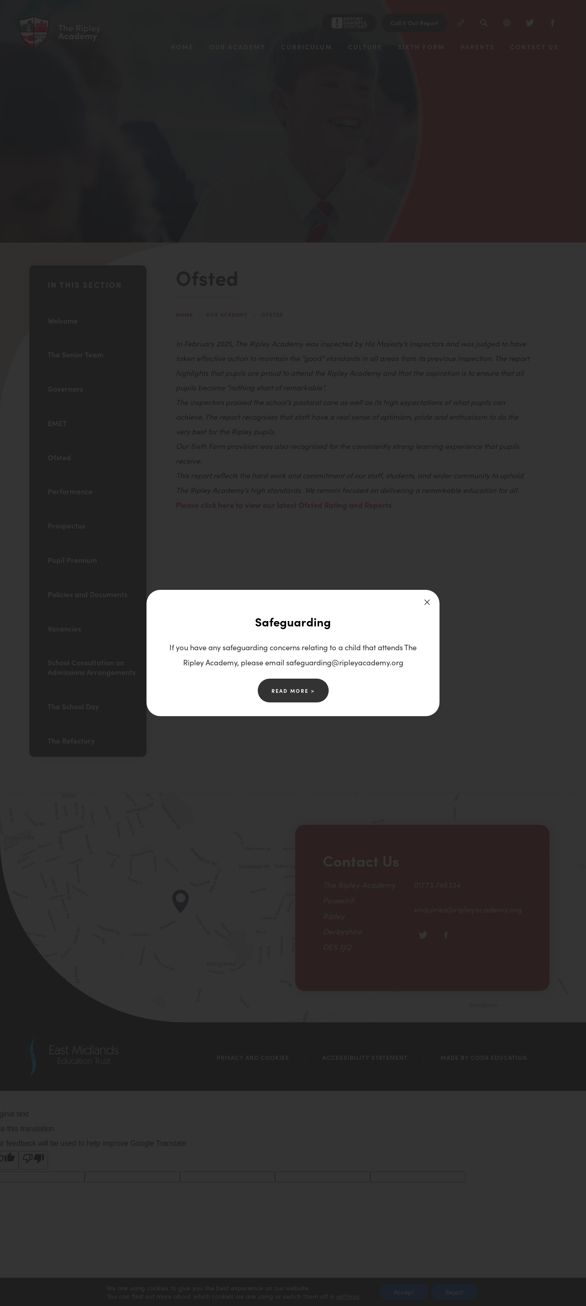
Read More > (293, 690)
